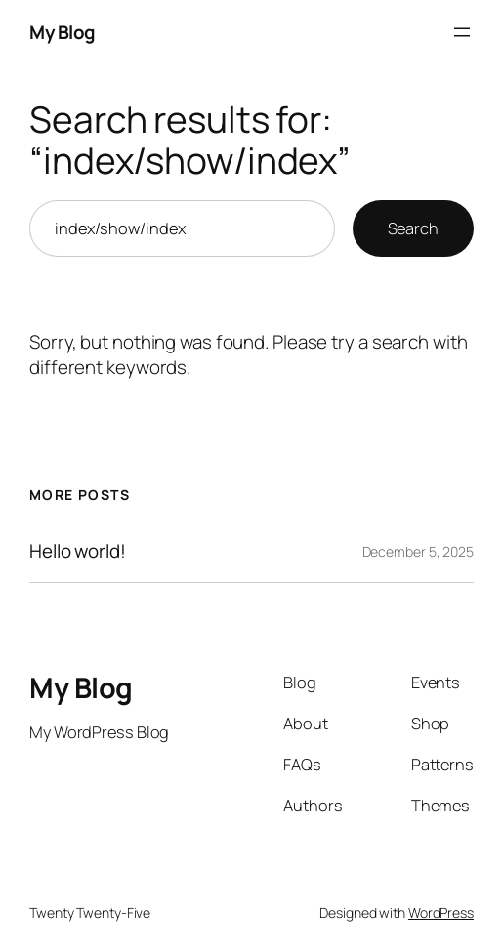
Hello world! (77, 551)
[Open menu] (462, 32)
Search (413, 228)
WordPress (441, 912)
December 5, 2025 (418, 551)
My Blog (62, 32)
